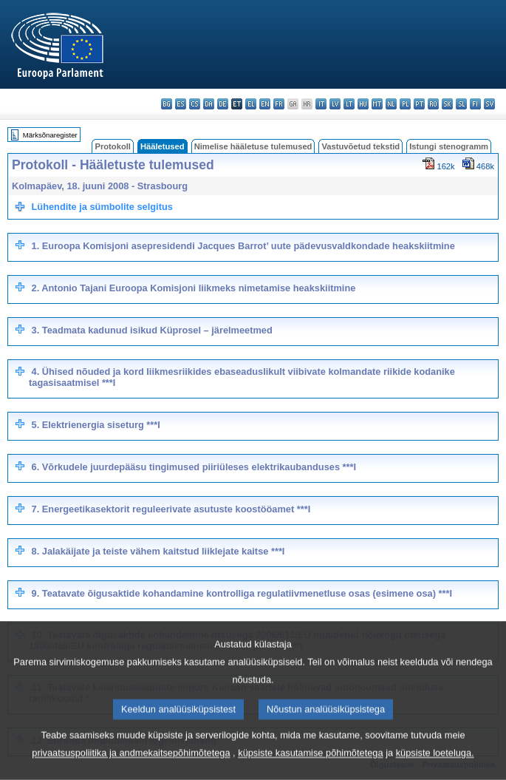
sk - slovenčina (447, 103)
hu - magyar (363, 103)
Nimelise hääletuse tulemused (253, 146)
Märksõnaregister (50, 135)
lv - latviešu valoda (335, 103)
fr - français (278, 103)
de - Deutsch (222, 103)
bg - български (166, 103)
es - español (180, 103)
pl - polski (405, 103)
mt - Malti (377, 103)
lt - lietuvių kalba (349, 103)
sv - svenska (489, 103)
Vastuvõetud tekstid (360, 146)
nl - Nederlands (391, 103)
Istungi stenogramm (448, 146)
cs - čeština (194, 103)
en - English (264, 103)
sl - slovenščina (461, 103)
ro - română (433, 103)
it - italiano (320, 103)
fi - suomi (475, 103)
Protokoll (112, 146)
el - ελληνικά (250, 103)
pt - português (419, 103)
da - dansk (208, 103)
